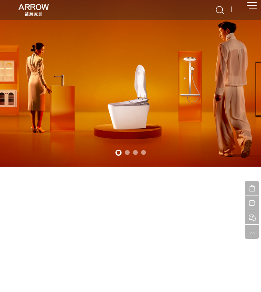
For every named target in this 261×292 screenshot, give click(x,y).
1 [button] (118, 153)
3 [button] (135, 152)
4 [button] (143, 152)
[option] (130, 83)
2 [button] (127, 152)
